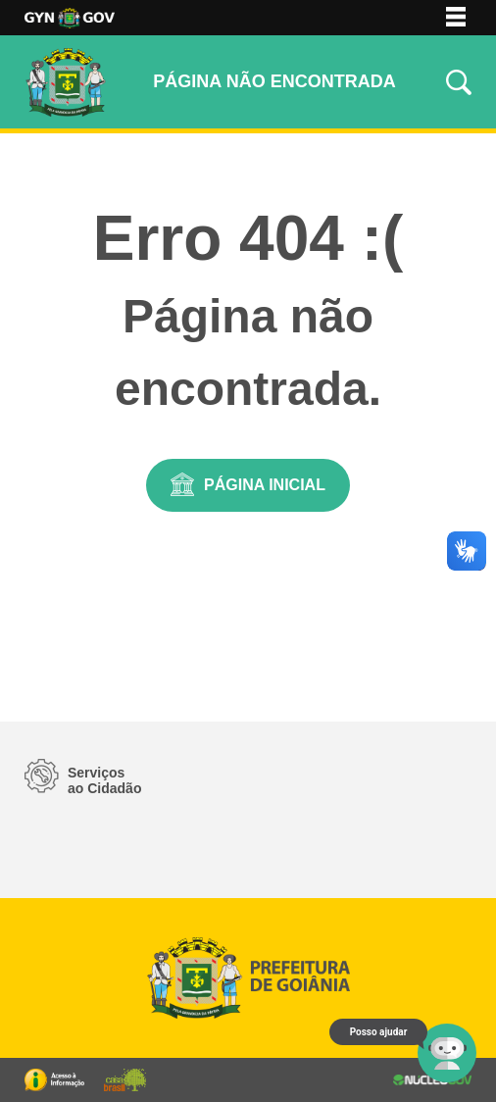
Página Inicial (264, 484)
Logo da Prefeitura (70, 18)
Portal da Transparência (54, 1080)
